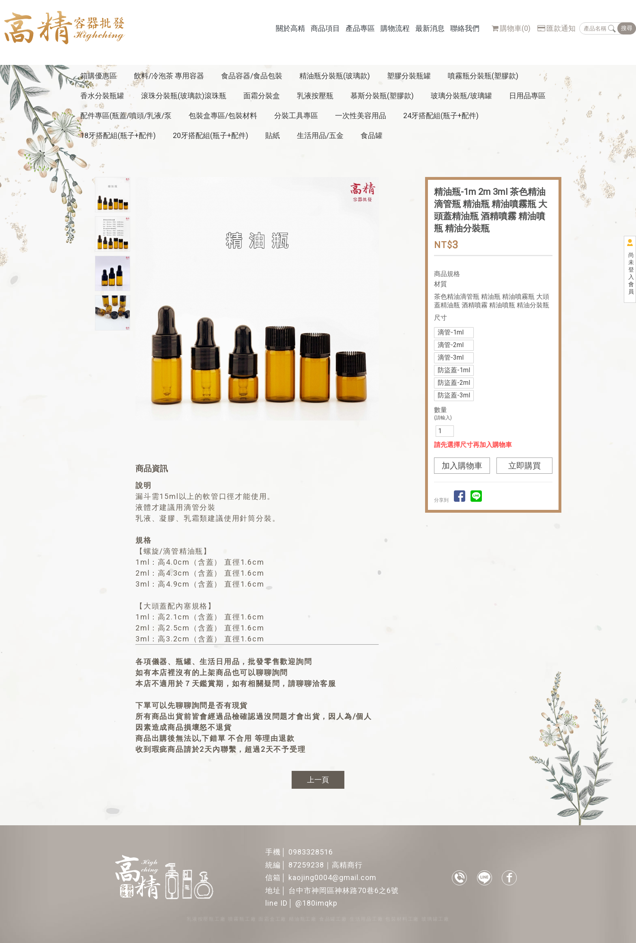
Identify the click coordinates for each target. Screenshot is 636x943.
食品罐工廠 (333, 919)
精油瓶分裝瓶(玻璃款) (334, 75)
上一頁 (318, 779)
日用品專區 (527, 95)
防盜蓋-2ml (454, 382)
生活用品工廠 (366, 919)
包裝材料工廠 (402, 919)
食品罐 (371, 135)
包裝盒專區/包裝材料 (223, 115)
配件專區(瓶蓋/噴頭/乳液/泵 (126, 115)
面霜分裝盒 (261, 95)
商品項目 (325, 28)
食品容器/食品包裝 (251, 75)
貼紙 (272, 135)
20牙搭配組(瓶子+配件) (210, 135)
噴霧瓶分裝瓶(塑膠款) (483, 75)
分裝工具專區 (296, 115)
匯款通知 (556, 28)
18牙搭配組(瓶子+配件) (118, 135)
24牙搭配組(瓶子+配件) (441, 115)
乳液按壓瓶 (315, 95)
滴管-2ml (451, 345)
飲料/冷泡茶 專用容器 (169, 75)
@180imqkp (316, 903)
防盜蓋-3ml (454, 395)
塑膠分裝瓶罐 (409, 75)
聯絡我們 (464, 28)
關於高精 (290, 28)
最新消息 (430, 28)
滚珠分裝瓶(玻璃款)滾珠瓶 (183, 95)
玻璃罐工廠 (435, 919)
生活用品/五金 (320, 135)
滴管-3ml (451, 357)
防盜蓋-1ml (454, 370)
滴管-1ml (451, 332)
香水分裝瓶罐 (102, 95)
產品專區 (360, 28)
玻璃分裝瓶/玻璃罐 (461, 95)
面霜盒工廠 (272, 919)
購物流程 (395, 28)
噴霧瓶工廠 (242, 919)
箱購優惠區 (98, 75)
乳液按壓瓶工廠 (206, 919)
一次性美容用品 (360, 115)
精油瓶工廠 (303, 919)
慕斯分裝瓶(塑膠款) (382, 95)
